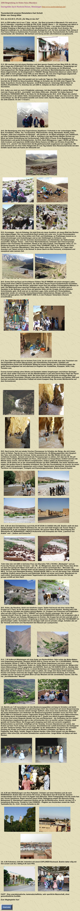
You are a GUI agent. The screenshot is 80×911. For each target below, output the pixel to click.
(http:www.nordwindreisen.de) (54, 7)
